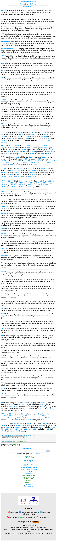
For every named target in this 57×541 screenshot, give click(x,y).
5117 (5, 416)
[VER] (22, 4)
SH (31, 454)
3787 (48, 418)
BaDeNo (28, 480)
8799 (48, 407)
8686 (26, 405)
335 (8, 418)
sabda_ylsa (13, 512)
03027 (46, 134)
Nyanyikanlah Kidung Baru (28, 467)
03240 (33, 134)
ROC (38, 454)
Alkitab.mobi (28, 471)
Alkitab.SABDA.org (28, 475)
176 (25, 418)
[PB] (35, 4)
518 (8, 420)
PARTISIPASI (27, 522)
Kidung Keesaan (28, 464)
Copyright (28, 473)
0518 (3, 140)
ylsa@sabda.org (28, 533)
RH (34, 454)
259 (29, 420)
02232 (31, 132)
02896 (47, 140)
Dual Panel (28, 486)
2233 (22, 414)
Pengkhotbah (26, 7)
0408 (21, 134)
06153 (10, 134)
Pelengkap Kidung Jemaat (28, 469)
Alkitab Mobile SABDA (28, 1)
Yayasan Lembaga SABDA (29, 512)
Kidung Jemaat (28, 466)
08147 (21, 140)
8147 (16, 420)
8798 (31, 403)
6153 (25, 416)
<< (20, 7)
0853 (3, 142)
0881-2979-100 (13, 533)
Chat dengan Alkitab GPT (21, 441)
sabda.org (49, 533)
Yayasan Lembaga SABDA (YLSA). (21, 527)
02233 (44, 132)
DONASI (35, 522)
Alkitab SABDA (15, 444)
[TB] (26, 4)
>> (37, 7)
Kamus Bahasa (28, 462)
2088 (18, 418)
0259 (38, 140)
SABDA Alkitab (13, 517)
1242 (37, 414)
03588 (4, 136)
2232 (10, 414)
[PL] (31, 4)
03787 (9, 138)
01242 (19, 132)
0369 (17, 136)
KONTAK (20, 522)
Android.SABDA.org (28, 477)
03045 (27, 136)
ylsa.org (41, 533)
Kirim (22, 437)
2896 (42, 420)
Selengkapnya (29, 514)
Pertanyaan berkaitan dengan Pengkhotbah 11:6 (20, 436)
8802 (15, 407)
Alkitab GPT (17, 445)
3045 (43, 416)
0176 (35, 138)
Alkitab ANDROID (28, 458)
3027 (10, 416)
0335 (36, 136)
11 (33, 7)
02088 (46, 136)
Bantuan (28, 484)
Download (28, 456)
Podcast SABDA (27, 517)
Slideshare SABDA (44, 517)
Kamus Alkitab (28, 460)
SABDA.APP (28, 479)
